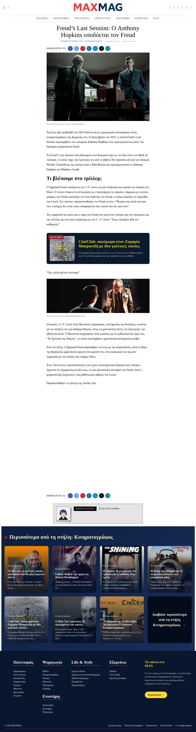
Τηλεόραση (48, 685)
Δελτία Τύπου (166, 725)
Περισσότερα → (156, 695)
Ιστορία (17, 685)
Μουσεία (17, 688)
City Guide (114, 674)
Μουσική (47, 681)
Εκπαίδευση (19, 678)
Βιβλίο (46, 671)
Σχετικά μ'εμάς (114, 725)
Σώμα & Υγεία (78, 671)
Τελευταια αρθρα (109, 508)
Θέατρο (46, 678)
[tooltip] (170, 7)
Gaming (46, 688)
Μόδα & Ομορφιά (80, 678)
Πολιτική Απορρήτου (133, 725)
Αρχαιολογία (19, 681)
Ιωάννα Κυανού (128, 41)
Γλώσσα (17, 695)
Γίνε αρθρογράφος (183, 725)
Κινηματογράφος (93, 41)
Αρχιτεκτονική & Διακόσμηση (86, 674)
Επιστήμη (47, 708)
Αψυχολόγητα (78, 685)
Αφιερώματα (19, 671)
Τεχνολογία (48, 705)
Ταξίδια (113, 671)
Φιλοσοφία (18, 692)
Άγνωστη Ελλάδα (117, 678)
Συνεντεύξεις (19, 674)
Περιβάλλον (77, 681)
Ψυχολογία (48, 712)
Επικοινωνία (151, 725)
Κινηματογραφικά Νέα (72, 41)
